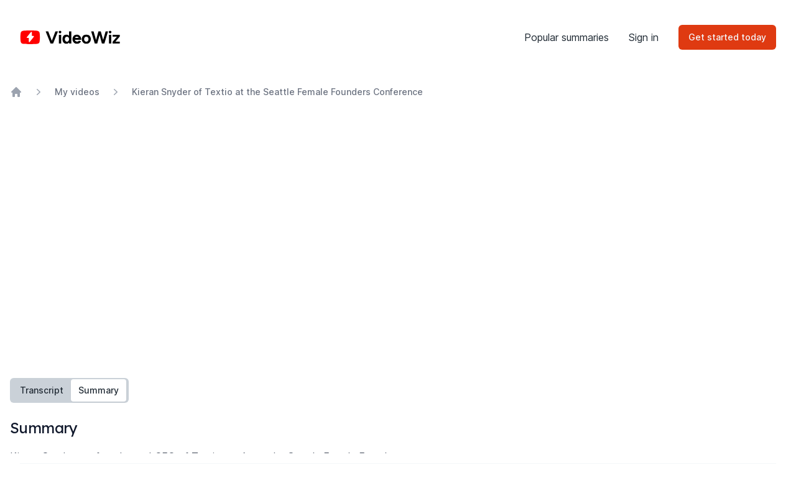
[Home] (70, 37)
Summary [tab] (98, 390)
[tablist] (69, 390)
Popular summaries (566, 37)
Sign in (644, 37)
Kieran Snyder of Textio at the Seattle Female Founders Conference (277, 91)
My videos (77, 91)
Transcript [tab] (41, 390)
